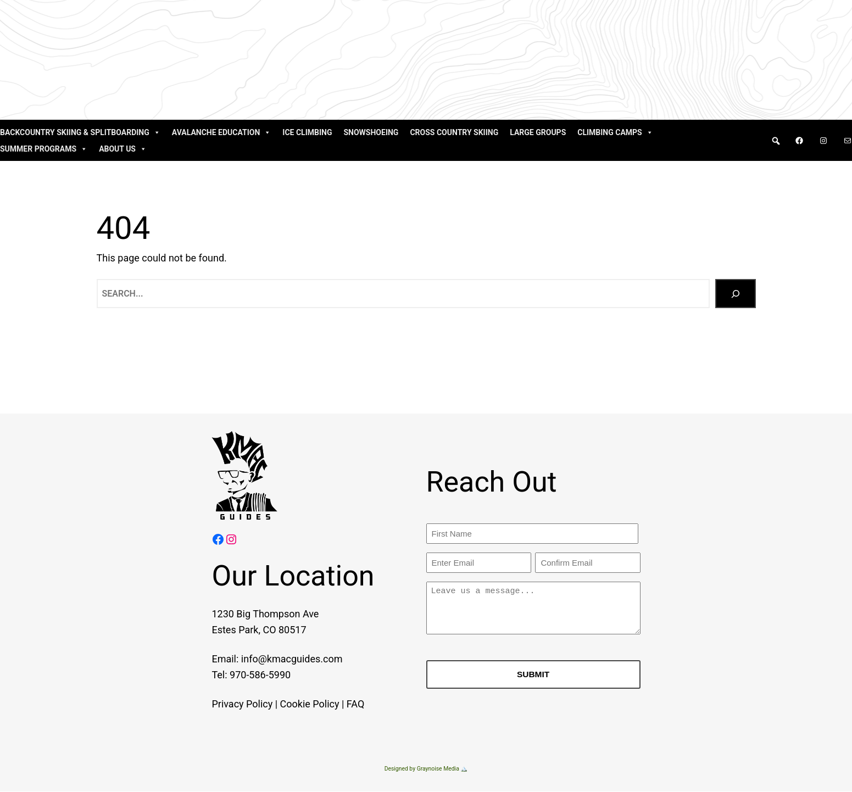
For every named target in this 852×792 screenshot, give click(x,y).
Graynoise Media (438, 769)
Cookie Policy (296, 704)
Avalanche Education (221, 132)
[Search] (735, 293)
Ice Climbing (307, 132)
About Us (123, 149)
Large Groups (538, 132)
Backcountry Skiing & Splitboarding (80, 132)
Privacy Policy (228, 704)
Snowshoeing (370, 132)
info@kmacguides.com (278, 659)
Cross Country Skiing (454, 132)
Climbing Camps (615, 132)
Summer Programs (43, 149)
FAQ (341, 704)
